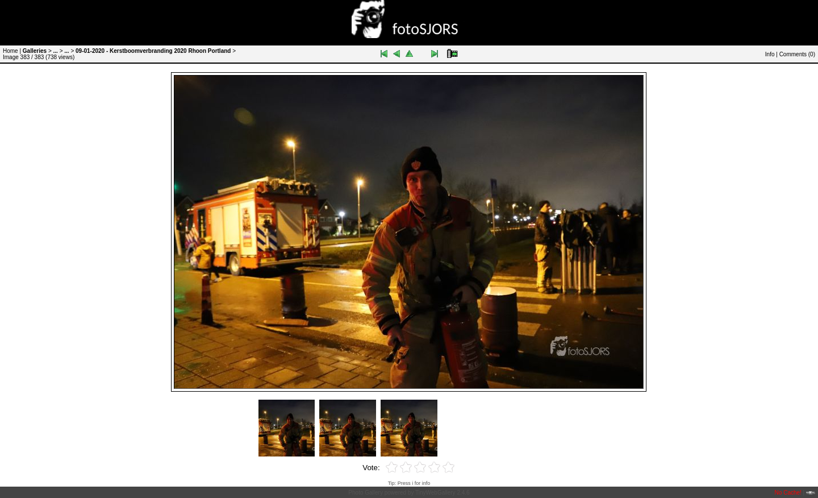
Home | (12, 51)
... (55, 51)
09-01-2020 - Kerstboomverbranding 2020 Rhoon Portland (153, 51)
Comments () (797, 54)
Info (770, 54)
